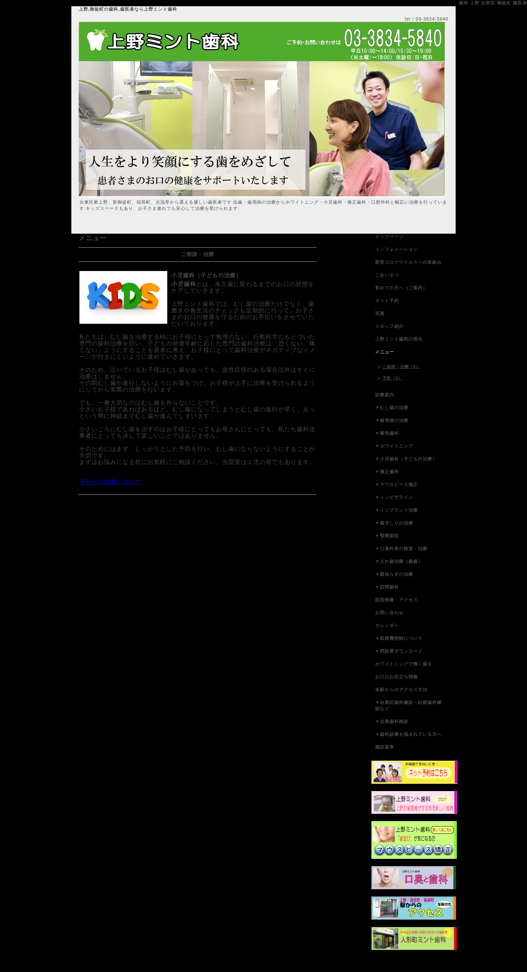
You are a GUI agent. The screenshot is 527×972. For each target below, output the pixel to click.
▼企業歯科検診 (391, 721)
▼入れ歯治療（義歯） (399, 561)
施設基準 (384, 747)
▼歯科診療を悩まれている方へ (408, 734)
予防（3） (392, 378)
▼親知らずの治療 (394, 574)
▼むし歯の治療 (391, 407)
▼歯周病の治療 (391, 420)
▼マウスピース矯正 (396, 484)
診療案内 (384, 394)
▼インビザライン (394, 497)
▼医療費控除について (399, 638)
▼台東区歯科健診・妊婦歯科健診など (408, 705)
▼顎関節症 (387, 535)
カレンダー (387, 625)
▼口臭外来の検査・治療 (401, 548)
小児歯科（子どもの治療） (206, 275)
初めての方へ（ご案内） (401, 287)
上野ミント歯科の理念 (399, 339)
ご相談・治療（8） (401, 366)
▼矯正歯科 (387, 471)
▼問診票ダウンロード (399, 651)
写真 (380, 313)
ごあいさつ (387, 275)
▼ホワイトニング (394, 446)
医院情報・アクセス (396, 599)
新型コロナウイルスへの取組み (408, 262)
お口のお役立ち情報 (396, 676)
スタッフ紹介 (389, 326)
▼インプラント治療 (396, 510)
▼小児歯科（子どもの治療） (406, 458)
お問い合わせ (389, 612)
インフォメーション (396, 249)
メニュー (384, 352)
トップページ (389, 236)
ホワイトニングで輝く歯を (403, 664)
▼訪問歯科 (387, 587)
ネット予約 (387, 300)
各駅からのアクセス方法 (401, 689)
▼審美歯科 (387, 433)
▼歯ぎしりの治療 (394, 523)
